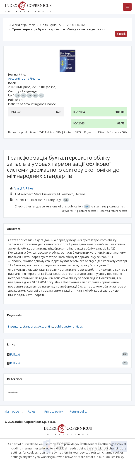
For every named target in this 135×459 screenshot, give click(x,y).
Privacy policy (53, 411)
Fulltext (15, 354)
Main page (12, 411)
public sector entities (69, 326)
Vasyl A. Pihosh (24, 188)
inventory (14, 326)
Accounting (45, 326)
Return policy (78, 411)
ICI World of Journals (22, 25)
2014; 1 (76, 25)
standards (30, 326)
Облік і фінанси (51, 25)
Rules (32, 411)
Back (121, 34)
